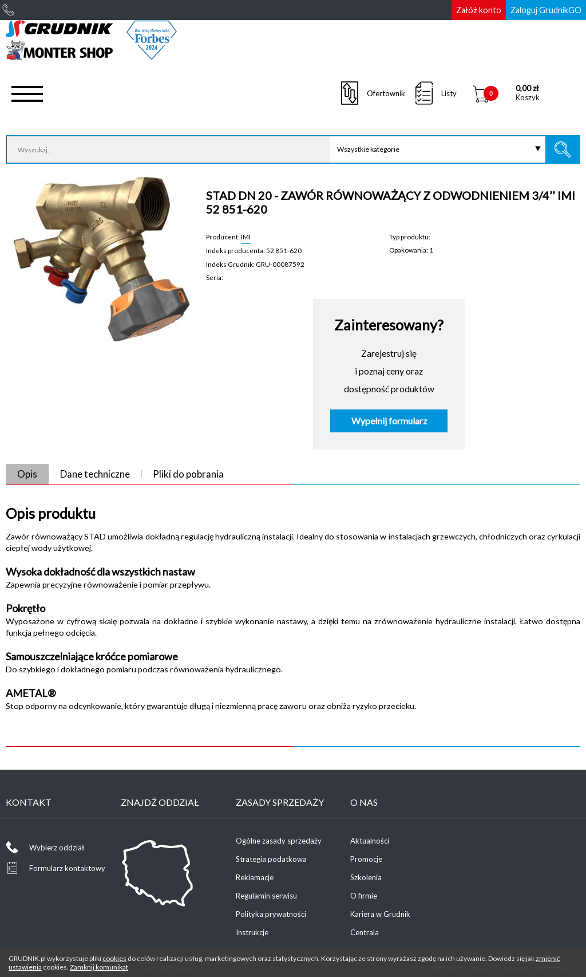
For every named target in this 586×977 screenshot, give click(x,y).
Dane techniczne (95, 474)
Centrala (364, 932)
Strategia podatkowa (271, 859)
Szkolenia (366, 877)
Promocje (366, 859)
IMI (246, 237)
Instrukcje (252, 932)
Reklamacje (255, 877)
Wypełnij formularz (389, 421)
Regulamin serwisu (266, 895)
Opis (27, 474)
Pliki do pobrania (188, 474)
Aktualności (369, 840)
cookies (114, 958)
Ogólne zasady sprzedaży (279, 840)
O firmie (363, 895)
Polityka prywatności (271, 914)
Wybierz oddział (56, 847)
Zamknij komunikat (99, 967)
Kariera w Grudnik (380, 914)
